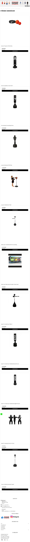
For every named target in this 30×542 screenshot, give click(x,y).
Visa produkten (15, 51)
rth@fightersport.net (7, 506)
